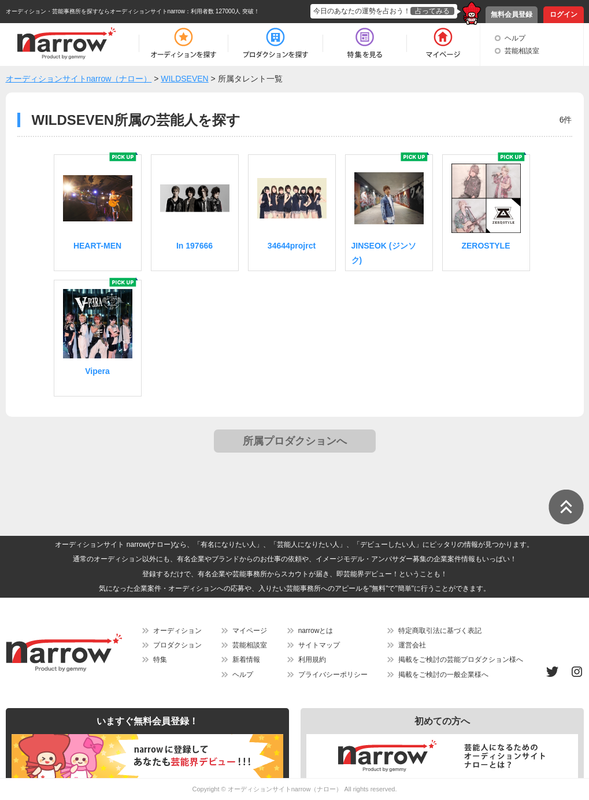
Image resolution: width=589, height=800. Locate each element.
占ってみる (432, 11)
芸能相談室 (522, 51)
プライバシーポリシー (333, 675)
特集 (160, 659)
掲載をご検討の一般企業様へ (443, 675)
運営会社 (412, 645)
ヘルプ (515, 38)
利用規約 (312, 659)
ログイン (563, 14)
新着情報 (246, 659)
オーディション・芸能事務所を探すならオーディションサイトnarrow (96, 11)
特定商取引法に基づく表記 (439, 631)
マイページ (249, 631)
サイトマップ (319, 645)
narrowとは (316, 631)
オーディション (177, 631)
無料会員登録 (511, 14)
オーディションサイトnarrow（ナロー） (285, 789)
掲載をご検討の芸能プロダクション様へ (460, 659)
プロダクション (177, 645)
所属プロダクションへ (295, 441)
